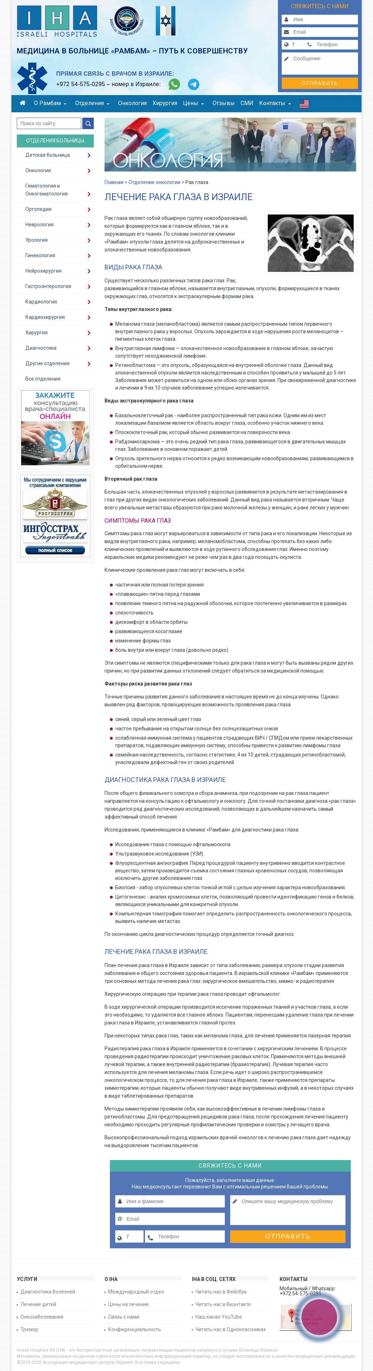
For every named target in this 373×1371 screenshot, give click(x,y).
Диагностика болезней (47, 1292)
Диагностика (41, 348)
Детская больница (47, 155)
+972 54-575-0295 (80, 84)
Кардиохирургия (45, 317)
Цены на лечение (128, 1304)
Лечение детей (38, 1304)
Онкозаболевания (41, 1317)
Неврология (39, 224)
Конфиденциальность (134, 1329)
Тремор (29, 1329)
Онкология (132, 103)
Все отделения (42, 379)
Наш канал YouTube (218, 1317)
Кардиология (41, 302)
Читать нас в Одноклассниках (230, 1329)
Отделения (92, 103)
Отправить (319, 83)
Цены (193, 103)
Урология (36, 240)
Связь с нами (123, 1317)
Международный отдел (136, 1292)
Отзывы (224, 103)
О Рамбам (50, 103)
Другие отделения (47, 363)
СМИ (247, 103)
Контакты (275, 103)
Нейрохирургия (43, 271)
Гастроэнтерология (48, 286)
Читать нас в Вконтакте (223, 1304)
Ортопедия (38, 209)
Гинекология (40, 255)
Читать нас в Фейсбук (221, 1292)
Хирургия (164, 103)
